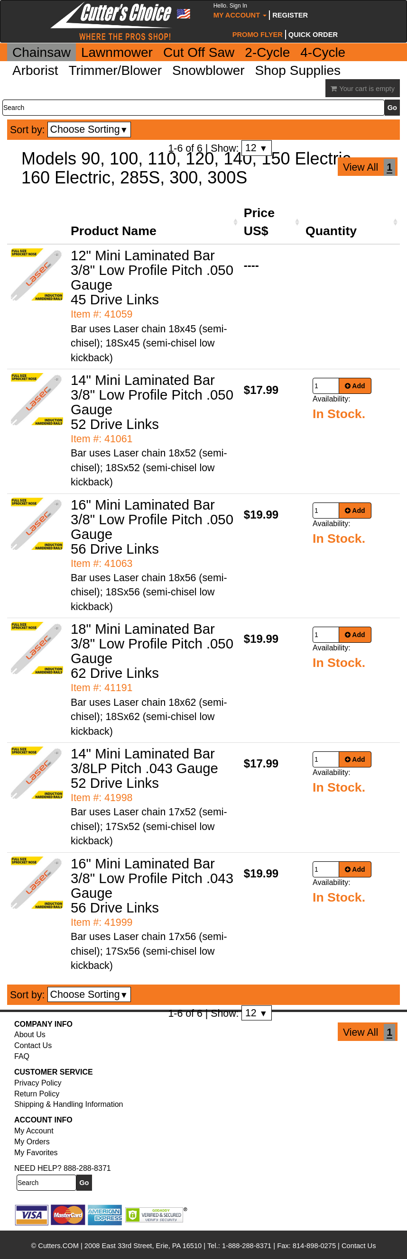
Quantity (331, 231)
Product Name (114, 231)
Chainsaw (41, 52)
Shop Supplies (298, 70)
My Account (240, 10)
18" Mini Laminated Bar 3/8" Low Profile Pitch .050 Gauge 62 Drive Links (152, 651)
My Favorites (36, 1153)
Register (290, 15)
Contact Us (33, 1045)
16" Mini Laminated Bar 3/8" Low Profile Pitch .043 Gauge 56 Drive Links (152, 885)
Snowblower (208, 70)
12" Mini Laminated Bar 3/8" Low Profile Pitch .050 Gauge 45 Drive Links (152, 277)
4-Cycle (322, 52)
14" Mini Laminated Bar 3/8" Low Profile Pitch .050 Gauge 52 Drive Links (152, 402)
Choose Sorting (89, 129)
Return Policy (36, 1094)
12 (256, 148)
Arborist (35, 70)
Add (355, 386)
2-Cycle (267, 52)
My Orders (32, 1142)
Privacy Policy (38, 1083)
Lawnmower (117, 52)
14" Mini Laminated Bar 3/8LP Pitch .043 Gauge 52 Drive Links (144, 768)
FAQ (21, 1056)
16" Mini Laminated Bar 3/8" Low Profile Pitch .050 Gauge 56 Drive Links (152, 527)
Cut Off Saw (198, 52)
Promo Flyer (257, 34)
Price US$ (259, 222)
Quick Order (313, 34)
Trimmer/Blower (115, 70)
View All (360, 167)
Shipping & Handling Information (68, 1104)
